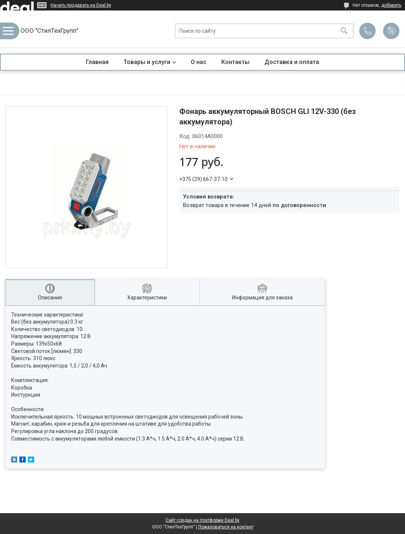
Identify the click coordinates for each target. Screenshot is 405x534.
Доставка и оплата (291, 62)
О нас (198, 62)
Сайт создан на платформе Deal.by (202, 520)
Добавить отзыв (391, 31)
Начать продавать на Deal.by (81, 5)
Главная (97, 62)
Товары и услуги (146, 62)
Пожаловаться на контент (225, 527)
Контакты (235, 62)
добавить (391, 5)
